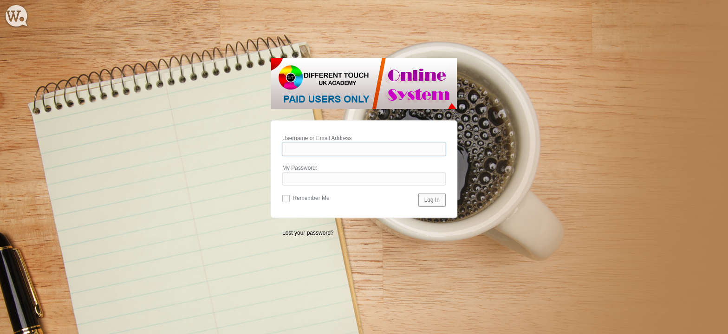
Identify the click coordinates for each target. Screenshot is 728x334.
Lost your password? (308, 233)
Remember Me (306, 198)
